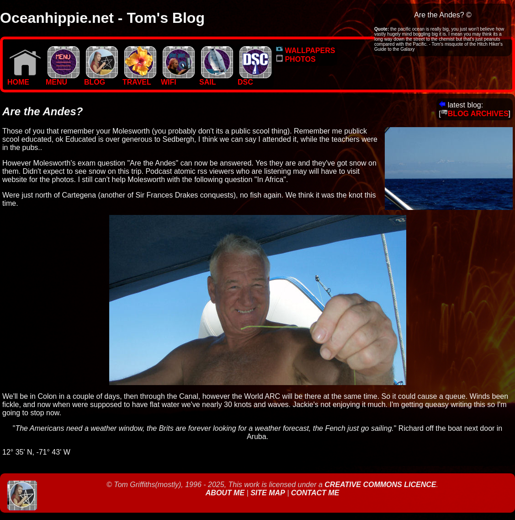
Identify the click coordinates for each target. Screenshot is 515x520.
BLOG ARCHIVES (475, 114)
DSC (254, 79)
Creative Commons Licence (380, 484)
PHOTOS (296, 59)
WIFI (178, 79)
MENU (63, 79)
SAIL (216, 79)
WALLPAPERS (305, 50)
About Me (226, 493)
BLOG (101, 79)
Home (24, 79)
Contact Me (315, 493)
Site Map (267, 493)
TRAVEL (139, 79)
